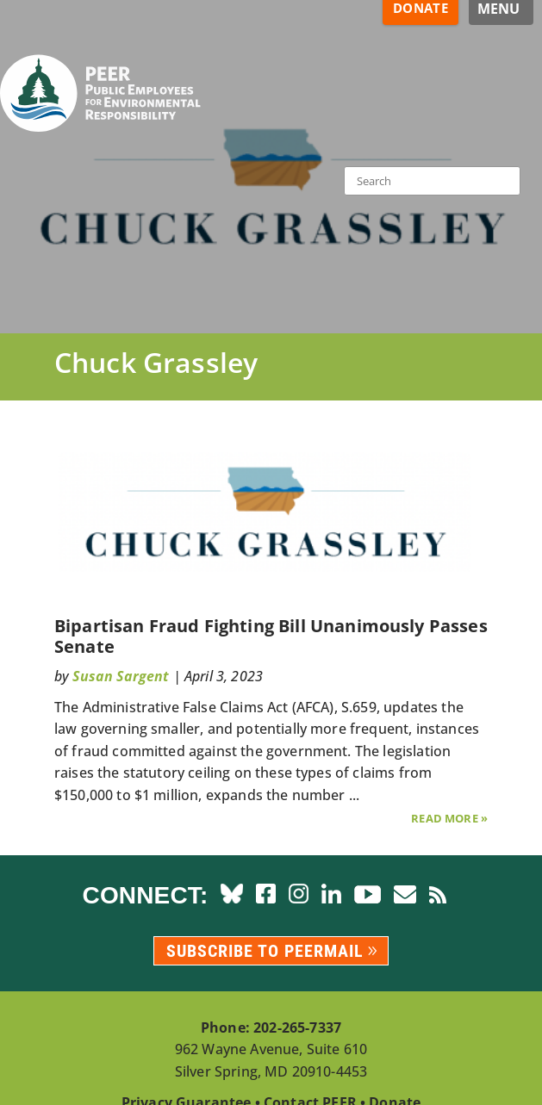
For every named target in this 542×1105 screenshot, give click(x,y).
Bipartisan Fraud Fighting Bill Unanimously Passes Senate (271, 636)
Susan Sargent (120, 676)
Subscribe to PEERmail (265, 950)
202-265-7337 (297, 1027)
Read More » (449, 818)
